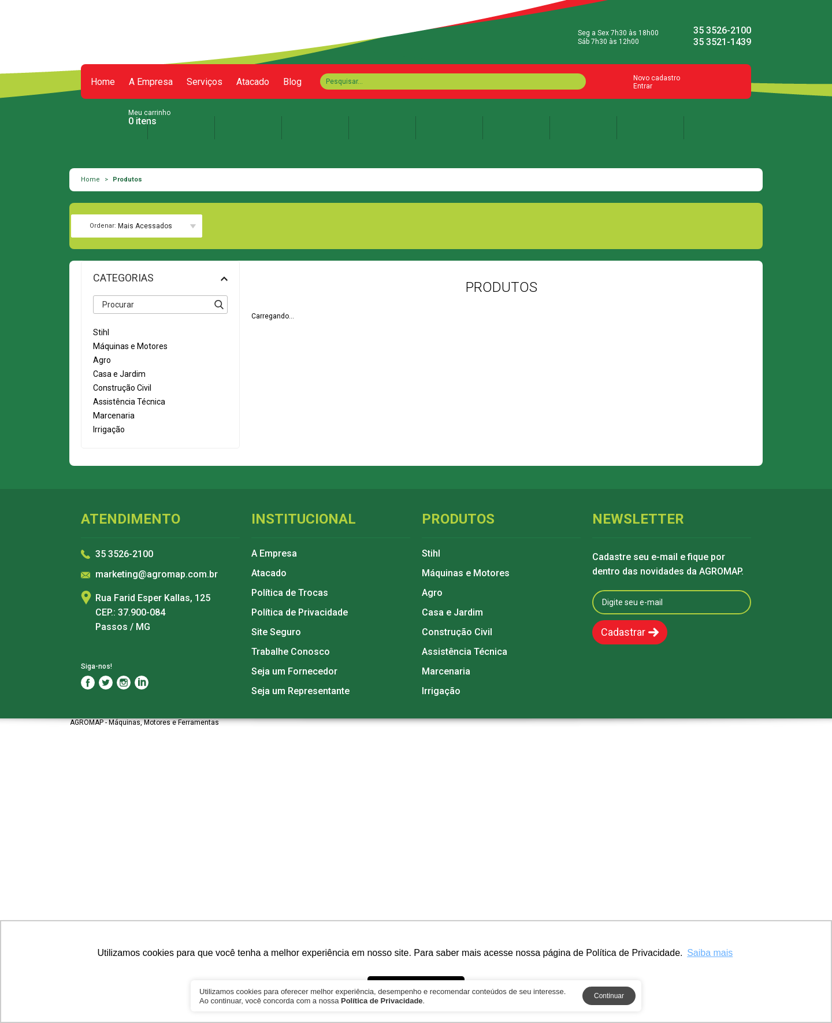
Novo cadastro (656, 78)
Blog (292, 82)
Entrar (642, 86)
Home (103, 82)
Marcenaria (446, 672)
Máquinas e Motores (466, 573)
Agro (432, 593)
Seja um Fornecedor (294, 672)
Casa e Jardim (452, 613)
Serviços (204, 82)
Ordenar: (103, 225)
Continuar (609, 996)
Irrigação (441, 691)
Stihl (431, 554)
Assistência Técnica (464, 652)
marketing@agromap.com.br (156, 574)
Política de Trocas (289, 593)
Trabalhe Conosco (290, 652)
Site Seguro (276, 632)
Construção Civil (457, 632)
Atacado (252, 82)
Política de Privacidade (299, 613)
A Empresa (151, 82)
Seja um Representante (300, 691)
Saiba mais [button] (710, 953)
